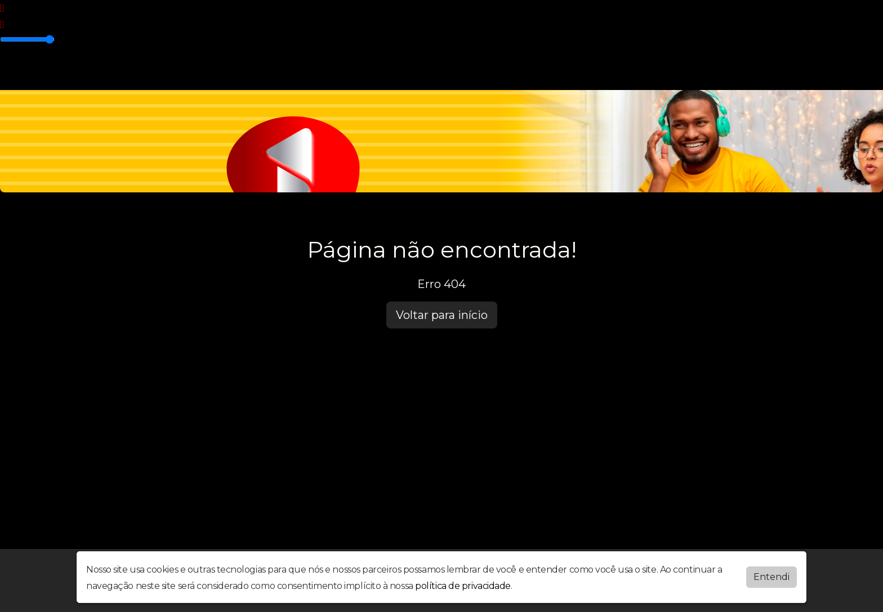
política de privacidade (463, 585)
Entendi (771, 577)
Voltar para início (442, 315)
